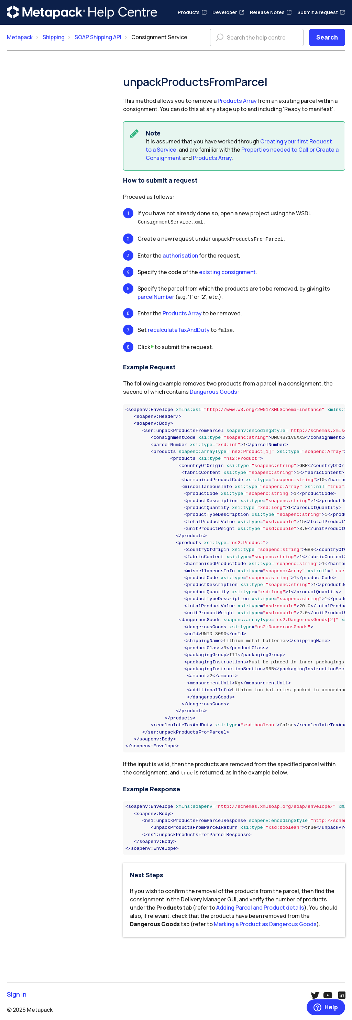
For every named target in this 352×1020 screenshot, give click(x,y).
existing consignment (227, 271)
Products (192, 12)
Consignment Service (159, 37)
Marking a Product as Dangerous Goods (265, 922)
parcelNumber (156, 296)
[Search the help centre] (257, 37)
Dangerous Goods (213, 390)
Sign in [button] (16, 992)
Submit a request (321, 12)
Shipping (54, 37)
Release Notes (271, 12)
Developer (228, 12)
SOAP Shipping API (98, 37)
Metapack (20, 37)
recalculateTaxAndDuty (179, 329)
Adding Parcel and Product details (260, 905)
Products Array (237, 101)
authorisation (180, 254)
